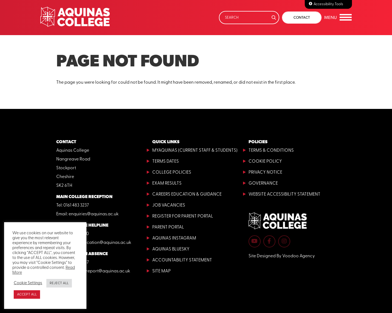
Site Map (161, 271)
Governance (263, 183)
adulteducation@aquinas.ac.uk (100, 243)
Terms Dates (165, 161)
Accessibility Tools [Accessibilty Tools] (328, 4)
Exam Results (167, 183)
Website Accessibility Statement (284, 194)
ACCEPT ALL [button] (27, 294)
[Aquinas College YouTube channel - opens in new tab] (255, 241)
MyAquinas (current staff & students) (195, 150)
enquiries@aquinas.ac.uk (94, 214)
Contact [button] (302, 17)
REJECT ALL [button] (59, 283)
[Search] (249, 17)
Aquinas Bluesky (171, 249)
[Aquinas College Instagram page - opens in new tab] (284, 241)
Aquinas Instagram (174, 238)
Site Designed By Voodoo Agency (282, 256)
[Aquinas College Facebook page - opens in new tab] (269, 241)
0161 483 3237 (76, 205)
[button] (338, 17)
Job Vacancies (168, 205)
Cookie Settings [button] (28, 283)
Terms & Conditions (271, 150)
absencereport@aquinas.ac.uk (99, 271)
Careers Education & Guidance (187, 194)
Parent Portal (168, 227)
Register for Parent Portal (182, 216)
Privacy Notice (265, 172)
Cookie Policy (265, 161)
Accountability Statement (182, 260)
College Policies (171, 172)
